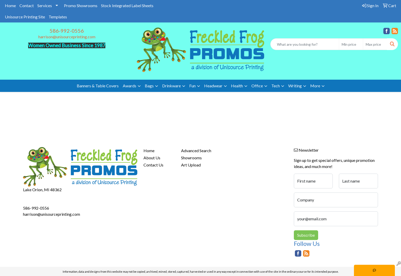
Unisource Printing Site (25, 16)
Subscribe (306, 235)
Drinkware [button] (171, 85)
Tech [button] (275, 85)
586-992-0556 (67, 31)
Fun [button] (192, 85)
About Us (151, 157)
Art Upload (191, 164)
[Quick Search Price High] (375, 44)
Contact (26, 5)
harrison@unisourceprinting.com (66, 36)
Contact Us (153, 164)
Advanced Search (196, 150)
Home (10, 5)
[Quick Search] (304, 44)
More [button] (315, 85)
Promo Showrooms (80, 5)
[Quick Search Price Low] (351, 44)
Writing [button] (295, 85)
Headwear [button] (213, 85)
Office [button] (257, 85)
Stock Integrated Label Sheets (127, 5)
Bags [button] (149, 85)
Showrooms (191, 157)
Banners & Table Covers (98, 85)
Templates (58, 16)
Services (44, 5)
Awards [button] (129, 85)
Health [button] (237, 85)
